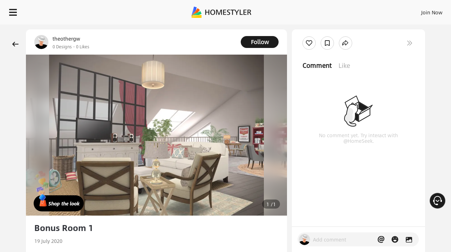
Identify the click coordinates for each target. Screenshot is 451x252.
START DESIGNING (416, 10)
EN (371, 10)
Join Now (347, 10)
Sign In (321, 10)
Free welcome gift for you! (305, 29)
